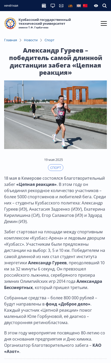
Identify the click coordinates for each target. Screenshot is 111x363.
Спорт (49, 40)
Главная (10, 40)
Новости (31, 40)
